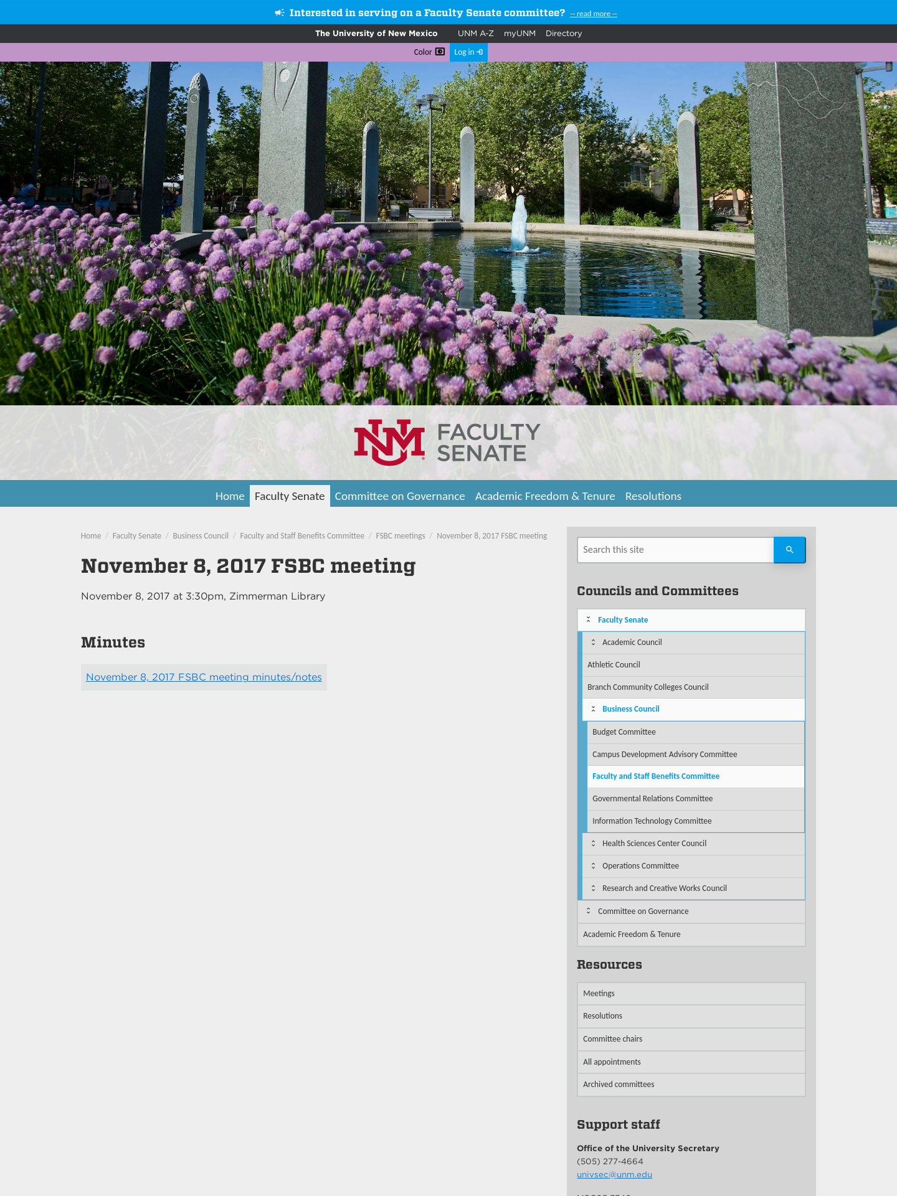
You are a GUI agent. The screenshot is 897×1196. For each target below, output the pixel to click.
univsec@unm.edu (614, 1174)
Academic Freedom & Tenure (545, 496)
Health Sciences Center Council (654, 843)
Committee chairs (612, 1039)
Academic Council (632, 642)
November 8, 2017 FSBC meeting (492, 535)
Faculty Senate (290, 496)
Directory (564, 33)
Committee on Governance (400, 496)
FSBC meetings (400, 535)
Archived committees (618, 1084)
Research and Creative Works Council (664, 888)
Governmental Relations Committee (652, 798)
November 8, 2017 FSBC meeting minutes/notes (204, 677)
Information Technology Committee (651, 821)
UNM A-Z (476, 33)
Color (423, 52)
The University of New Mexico (376, 33)
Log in (465, 52)
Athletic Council (613, 664)
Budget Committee (624, 732)
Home (230, 496)
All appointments (612, 1062)
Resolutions (653, 496)
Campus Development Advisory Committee (664, 754)
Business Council (201, 535)
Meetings (599, 993)
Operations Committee (640, 865)
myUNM (520, 33)
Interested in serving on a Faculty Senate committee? (427, 13)
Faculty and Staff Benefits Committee (302, 535)
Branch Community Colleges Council (647, 687)
